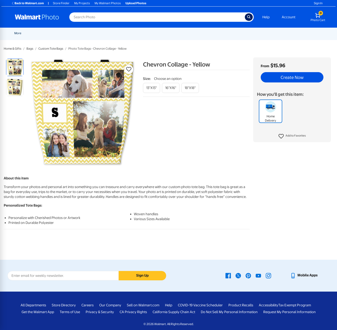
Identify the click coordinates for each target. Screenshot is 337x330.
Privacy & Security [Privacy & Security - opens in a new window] (100, 312)
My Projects (82, 3)
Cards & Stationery (117, 33)
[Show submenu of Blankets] (200, 33)
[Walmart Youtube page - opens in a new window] (258, 275)
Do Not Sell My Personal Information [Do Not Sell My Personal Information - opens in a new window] (229, 312)
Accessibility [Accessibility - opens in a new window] (268, 305)
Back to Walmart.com (27, 3)
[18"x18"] (190, 88)
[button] (292, 136)
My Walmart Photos (108, 3)
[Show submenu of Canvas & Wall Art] (181, 33)
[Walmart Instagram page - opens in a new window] (268, 275)
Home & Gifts (12, 48)
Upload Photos (135, 3)
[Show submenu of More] (317, 33)
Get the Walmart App (38, 312)
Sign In (318, 3)
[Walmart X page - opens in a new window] (238, 275)
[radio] (15, 67)
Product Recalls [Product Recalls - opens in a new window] (240, 305)
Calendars (293, 33)
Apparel (251, 33)
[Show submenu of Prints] (99, 33)
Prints (93, 33)
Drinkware (272, 33)
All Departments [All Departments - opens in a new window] (33, 305)
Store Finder (61, 3)
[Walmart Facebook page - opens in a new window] (228, 275)
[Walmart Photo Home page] (37, 17)
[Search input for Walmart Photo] (157, 17)
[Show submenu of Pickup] (83, 33)
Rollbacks (19, 33)
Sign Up (142, 275)
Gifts (235, 33)
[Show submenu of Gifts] (240, 33)
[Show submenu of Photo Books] (226, 33)
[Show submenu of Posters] (150, 33)
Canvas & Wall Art (167, 33)
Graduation (58, 33)
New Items (38, 33)
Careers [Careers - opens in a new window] (87, 305)
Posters (143, 33)
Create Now (292, 77)
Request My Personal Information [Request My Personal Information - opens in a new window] (289, 312)
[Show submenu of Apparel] (259, 33)
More (311, 33)
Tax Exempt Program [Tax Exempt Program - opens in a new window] (294, 305)
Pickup (76, 33)
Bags (29, 48)
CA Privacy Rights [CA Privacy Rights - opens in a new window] (133, 312)
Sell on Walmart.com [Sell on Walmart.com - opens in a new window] (143, 305)
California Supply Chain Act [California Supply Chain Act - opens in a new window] (174, 312)
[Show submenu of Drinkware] (280, 33)
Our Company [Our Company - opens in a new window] (110, 305)
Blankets (193, 33)
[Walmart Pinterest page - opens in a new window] (248, 275)
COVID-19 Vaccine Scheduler (200, 305)
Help (266, 17)
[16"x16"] (170, 88)
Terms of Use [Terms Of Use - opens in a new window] (70, 312)
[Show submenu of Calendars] (302, 33)
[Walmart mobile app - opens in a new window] (304, 275)
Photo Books (215, 33)
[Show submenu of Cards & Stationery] (132, 33)
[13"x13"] (151, 88)
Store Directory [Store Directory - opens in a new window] (64, 305)
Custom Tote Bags (50, 48)
